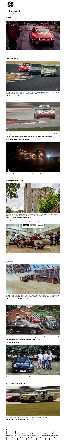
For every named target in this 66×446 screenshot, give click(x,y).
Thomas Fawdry (13, 443)
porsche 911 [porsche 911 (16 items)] (52, 438)
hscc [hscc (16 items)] (51, 436)
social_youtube (53, 2)
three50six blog (41, 2)
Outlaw (29, 137)
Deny (33, 225)
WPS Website (10, 303)
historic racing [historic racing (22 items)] (41, 436)
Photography (32, 137)
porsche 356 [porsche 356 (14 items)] (42, 438)
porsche (36, 137)
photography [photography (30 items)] (22, 438)
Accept (26, 225)
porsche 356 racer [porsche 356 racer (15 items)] (47, 438)
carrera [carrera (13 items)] (31, 434)
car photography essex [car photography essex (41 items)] (19, 434)
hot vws (10, 340)
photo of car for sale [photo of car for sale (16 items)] (34, 438)
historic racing (17, 137)
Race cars (47, 137)
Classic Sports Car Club (12, 100)
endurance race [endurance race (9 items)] (24, 436)
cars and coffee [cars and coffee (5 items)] (35, 434)
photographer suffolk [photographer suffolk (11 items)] (17, 438)
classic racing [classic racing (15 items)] (55, 434)
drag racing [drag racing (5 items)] (19, 436)
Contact (49, 2)
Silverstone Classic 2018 (12, 59)
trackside (50, 137)
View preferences (40, 225)
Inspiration (13, 340)
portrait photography (27, 340)
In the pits (21, 137)
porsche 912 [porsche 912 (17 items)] (56, 438)
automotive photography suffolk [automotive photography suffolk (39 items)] (11, 434)
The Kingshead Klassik (12, 343)
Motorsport (25, 137)
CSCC (14, 137)
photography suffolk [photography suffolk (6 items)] (28, 438)
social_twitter (55, 2)
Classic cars (14, 96)
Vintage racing (39, 177)
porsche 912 (43, 137)
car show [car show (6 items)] (39, 434)
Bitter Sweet (9, 262)
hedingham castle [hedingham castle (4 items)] (36, 436)
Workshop (33, 340)
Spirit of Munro (10, 222)
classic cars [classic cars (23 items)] (42, 434)
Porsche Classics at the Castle (14, 181)
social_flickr (56, 2)
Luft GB (8, 18)
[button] (42, 219)
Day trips (14, 56)
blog (8, 56)
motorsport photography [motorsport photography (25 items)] (10, 438)
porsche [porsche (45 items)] (39, 438)
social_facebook (59, 2)
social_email (52, 2)
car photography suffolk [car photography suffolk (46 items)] (26, 434)
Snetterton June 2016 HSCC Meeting (16, 384)
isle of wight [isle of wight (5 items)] (54, 436)
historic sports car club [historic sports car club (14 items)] (47, 436)
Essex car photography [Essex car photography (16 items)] (30, 436)
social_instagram (57, 2)
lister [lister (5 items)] (57, 436)
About (46, 2)
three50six (36, 2)
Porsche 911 (39, 137)
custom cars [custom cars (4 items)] (12, 436)
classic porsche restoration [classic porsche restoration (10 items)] (48, 434)
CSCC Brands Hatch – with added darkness (18, 140)
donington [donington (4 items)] (16, 436)
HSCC (15, 420)
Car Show (10, 56)
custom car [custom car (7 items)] (8, 436)
